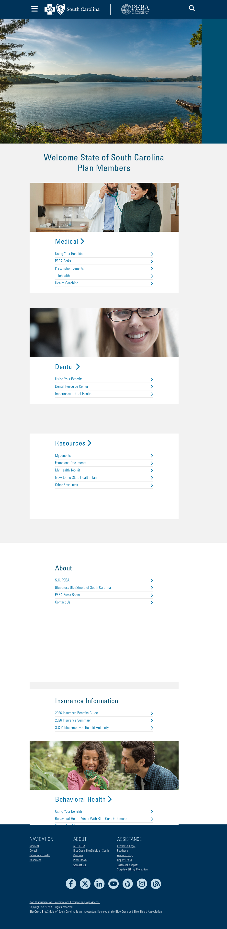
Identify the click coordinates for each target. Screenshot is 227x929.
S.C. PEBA (113, 557)
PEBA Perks (113, 232)
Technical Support (127, 865)
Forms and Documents (113, 438)
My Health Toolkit (113, 445)
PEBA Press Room (113, 572)
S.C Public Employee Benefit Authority (113, 707)
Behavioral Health (93, 778)
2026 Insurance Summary (113, 699)
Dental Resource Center (113, 359)
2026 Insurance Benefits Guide (113, 692)
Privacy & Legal (126, 846)
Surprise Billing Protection (132, 869)
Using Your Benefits (113, 225)
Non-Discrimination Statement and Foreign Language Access (65, 902)
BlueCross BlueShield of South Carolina (113, 565)
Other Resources (113, 460)
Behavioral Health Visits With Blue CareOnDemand (113, 798)
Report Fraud (124, 860)
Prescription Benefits (113, 239)
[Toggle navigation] (35, 9)
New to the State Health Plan (113, 452)
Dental (77, 340)
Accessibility (125, 855)
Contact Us (113, 579)
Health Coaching (113, 254)
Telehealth (113, 247)
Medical (79, 212)
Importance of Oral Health (113, 367)
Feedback (122, 850)
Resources (83, 418)
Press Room (80, 860)
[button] (191, 9)
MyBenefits (113, 430)
